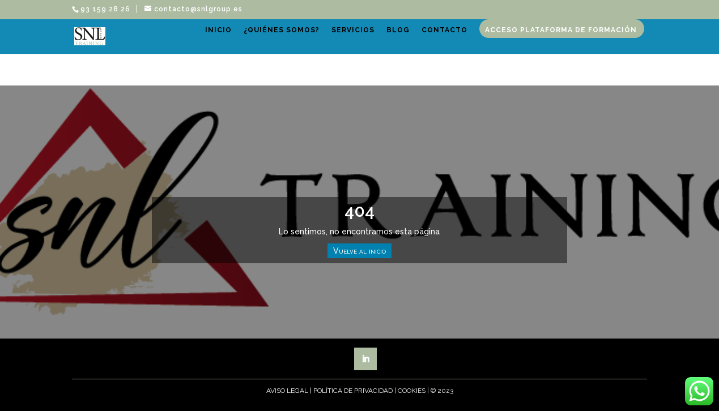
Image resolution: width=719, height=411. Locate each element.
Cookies (412, 391)
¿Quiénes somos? (318, 43)
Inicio (255, 43)
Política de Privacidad (353, 391)
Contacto (481, 43)
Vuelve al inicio (359, 250)
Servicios (389, 43)
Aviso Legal (287, 391)
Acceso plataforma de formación (323, 78)
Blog (434, 43)
